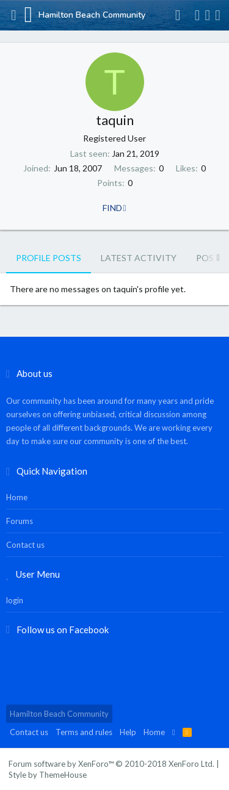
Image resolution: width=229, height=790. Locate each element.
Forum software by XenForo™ (111, 764)
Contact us (25, 545)
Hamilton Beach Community (59, 714)
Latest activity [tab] (138, 258)
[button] (13, 15)
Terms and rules (84, 732)
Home (16, 497)
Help (128, 732)
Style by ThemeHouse (48, 775)
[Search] (218, 15)
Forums (19, 521)
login (14, 600)
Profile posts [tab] (48, 258)
